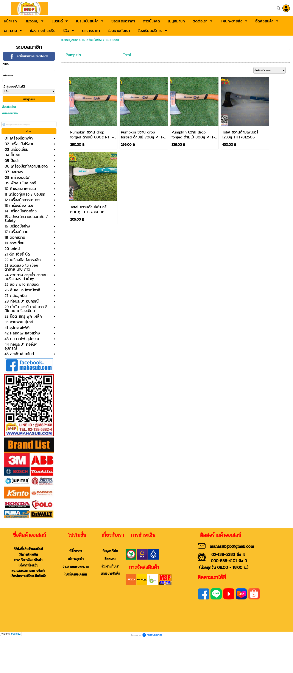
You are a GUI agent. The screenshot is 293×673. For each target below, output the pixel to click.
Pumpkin (73, 55)
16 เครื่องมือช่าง (92, 40)
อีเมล (6, 64)
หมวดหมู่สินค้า (69, 40)
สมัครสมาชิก (10, 113)
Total (127, 55)
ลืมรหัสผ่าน (9, 107)
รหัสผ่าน (8, 75)
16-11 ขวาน (112, 40)
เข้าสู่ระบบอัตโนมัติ (14, 86)
